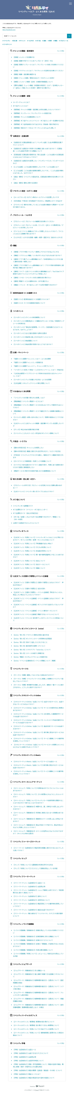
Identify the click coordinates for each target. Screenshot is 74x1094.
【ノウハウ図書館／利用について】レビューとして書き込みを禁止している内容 (38, 954)
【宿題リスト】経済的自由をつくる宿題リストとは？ (31, 299)
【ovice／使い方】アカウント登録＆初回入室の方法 (31, 635)
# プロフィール (63, 41)
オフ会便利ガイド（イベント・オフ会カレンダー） (30, 509)
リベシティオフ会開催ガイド (23, 506)
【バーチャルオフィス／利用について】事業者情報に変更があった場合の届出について (38, 1033)
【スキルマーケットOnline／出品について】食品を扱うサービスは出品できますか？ (38, 727)
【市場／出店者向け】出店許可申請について (28, 1060)
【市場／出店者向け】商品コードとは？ (27, 1074)
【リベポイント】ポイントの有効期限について (29, 317)
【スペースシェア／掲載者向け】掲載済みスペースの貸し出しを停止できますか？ (38, 820)
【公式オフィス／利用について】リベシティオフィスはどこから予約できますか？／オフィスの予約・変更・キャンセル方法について (38, 538)
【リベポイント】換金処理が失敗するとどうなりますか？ (33, 344)
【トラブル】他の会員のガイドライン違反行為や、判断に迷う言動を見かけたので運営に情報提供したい (38, 466)
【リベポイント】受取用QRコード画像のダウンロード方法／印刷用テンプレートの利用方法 (38, 322)
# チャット (22, 41)
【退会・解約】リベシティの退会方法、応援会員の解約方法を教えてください (38, 178)
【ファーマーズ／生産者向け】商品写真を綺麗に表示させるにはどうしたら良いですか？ (38, 849)
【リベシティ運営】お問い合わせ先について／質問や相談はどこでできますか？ (38, 418)
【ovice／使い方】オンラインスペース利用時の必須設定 (32, 638)
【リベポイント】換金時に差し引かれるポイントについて (33, 337)
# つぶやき (30, 41)
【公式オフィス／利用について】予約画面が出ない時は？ (33, 543)
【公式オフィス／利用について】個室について (29, 568)
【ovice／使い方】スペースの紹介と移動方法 (28, 653)
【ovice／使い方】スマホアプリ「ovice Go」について (32, 649)
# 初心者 (14, 41)
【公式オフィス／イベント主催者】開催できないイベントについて (36, 614)
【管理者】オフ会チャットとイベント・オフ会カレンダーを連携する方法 (38, 120)
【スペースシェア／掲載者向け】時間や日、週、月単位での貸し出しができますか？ (38, 807)
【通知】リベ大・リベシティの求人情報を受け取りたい (32, 277)
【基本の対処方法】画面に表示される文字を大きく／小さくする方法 (37, 451)
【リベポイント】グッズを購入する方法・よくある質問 (32, 379)
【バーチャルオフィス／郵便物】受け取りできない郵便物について (36, 1025)
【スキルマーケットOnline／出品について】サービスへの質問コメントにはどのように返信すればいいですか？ (38, 745)
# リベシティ (6, 41)
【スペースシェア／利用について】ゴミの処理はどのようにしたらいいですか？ (38, 795)
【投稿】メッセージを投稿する (23, 57)
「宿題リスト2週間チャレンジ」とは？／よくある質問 (32, 359)
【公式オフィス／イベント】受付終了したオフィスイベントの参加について (38, 619)
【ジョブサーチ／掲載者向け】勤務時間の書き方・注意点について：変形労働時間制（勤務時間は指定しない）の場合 (38, 1006)
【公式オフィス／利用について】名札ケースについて (31, 564)
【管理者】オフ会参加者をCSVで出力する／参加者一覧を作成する (36, 124)
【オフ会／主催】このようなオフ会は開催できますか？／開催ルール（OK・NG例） (37, 518)
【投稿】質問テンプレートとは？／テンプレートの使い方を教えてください (38, 65)
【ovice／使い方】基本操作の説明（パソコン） (29, 646)
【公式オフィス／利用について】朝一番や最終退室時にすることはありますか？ (38, 555)
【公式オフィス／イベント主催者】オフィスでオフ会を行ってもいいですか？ (38, 605)
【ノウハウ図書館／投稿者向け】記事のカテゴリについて (33, 940)
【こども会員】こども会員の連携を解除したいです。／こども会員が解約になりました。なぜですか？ (38, 171)
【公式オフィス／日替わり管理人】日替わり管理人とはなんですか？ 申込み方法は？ (38, 583)
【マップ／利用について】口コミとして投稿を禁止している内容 (35, 868)
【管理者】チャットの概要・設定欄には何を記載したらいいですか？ (37, 109)
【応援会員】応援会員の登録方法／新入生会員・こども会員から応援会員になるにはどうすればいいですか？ (38, 155)
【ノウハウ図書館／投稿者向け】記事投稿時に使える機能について (36, 936)
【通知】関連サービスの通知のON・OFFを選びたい (31, 281)
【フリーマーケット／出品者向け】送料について (30, 896)
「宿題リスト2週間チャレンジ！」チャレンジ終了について (33, 366)
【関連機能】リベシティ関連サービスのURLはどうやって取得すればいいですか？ (38, 406)
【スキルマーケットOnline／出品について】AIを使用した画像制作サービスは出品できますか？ (38, 715)
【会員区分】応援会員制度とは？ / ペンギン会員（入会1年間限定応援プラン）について (38, 143)
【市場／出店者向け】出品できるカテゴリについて (30, 1053)
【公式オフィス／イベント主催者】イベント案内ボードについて (35, 611)
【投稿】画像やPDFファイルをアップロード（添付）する (33, 61)
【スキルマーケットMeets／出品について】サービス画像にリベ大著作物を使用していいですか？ (38, 772)
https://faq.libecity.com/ (9, 29)
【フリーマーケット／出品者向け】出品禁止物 (29, 886)
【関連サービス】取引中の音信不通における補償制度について (34, 471)
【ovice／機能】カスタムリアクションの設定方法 (30, 657)
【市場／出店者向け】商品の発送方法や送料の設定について (33, 1078)
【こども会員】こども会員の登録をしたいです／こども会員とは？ (36, 167)
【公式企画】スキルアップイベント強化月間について (31, 383)
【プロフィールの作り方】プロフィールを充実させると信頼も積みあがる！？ (37, 486)
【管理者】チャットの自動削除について (27, 117)
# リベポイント (7, 44)
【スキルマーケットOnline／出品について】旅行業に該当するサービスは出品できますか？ (38, 733)
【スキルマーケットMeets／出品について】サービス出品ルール (35, 761)
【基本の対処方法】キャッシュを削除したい (28, 447)
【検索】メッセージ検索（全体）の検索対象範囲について (33, 82)
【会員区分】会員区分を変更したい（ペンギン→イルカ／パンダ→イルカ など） (38, 162)
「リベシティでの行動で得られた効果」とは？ (29, 397)
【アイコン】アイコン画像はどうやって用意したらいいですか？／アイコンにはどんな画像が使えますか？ (38, 232)
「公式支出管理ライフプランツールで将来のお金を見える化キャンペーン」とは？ (37, 374)
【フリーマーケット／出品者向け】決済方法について (31, 900)
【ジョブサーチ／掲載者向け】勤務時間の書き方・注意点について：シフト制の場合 (38, 987)
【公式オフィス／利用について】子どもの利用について (32, 547)
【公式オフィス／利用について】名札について (29, 561)
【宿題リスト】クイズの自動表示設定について (29, 303)
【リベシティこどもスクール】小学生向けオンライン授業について (36, 433)
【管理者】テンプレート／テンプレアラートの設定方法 (32, 113)
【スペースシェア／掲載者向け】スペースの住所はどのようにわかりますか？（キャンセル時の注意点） (38, 832)
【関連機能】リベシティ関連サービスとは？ (28, 401)
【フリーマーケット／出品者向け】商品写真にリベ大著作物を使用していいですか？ (38, 904)
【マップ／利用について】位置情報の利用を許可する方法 (33, 865)
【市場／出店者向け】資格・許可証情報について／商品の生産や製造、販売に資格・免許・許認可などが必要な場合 (38, 1065)
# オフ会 (38, 41)
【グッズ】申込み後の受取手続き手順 (26, 429)
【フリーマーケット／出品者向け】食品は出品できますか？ (33, 910)
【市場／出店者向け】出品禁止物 (24, 1057)
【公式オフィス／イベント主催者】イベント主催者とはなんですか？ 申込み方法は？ (38, 599)
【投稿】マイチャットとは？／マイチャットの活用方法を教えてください (38, 70)
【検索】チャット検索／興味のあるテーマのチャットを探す (33, 78)
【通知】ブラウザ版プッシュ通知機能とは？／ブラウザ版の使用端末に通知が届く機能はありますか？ (38, 266)
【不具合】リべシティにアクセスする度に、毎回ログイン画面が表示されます (38, 456)
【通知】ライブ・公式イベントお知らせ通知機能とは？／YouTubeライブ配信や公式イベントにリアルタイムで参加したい (38, 272)
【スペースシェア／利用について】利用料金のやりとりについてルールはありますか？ (38, 789)
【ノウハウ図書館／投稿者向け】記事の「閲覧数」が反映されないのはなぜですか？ (38, 945)
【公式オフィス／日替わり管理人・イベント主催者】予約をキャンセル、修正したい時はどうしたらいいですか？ (38, 593)
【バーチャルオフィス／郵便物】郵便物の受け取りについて (33, 1021)
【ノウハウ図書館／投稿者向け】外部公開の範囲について (33, 950)
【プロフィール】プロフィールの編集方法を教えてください (33, 221)
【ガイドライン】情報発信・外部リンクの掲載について (32, 461)
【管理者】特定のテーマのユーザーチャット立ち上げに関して (34, 128)
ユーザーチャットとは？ (21, 102)
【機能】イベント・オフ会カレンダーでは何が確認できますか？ (35, 285)
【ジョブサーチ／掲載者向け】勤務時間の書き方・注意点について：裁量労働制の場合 (38, 999)
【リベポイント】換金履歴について (25, 340)
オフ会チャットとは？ (20, 106)
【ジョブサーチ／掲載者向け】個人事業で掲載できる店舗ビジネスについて (38, 975)
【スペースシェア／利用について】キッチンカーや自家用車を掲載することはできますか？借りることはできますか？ (38, 801)
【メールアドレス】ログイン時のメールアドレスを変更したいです (36, 197)
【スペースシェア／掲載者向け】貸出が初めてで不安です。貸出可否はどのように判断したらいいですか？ (38, 826)
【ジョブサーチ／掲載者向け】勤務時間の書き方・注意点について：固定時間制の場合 (38, 981)
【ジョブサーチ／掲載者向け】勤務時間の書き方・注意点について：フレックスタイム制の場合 (38, 993)
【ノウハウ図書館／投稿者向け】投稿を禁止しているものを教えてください (38, 931)
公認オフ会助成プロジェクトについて (26, 523)
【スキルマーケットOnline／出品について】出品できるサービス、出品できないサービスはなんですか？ (38, 702)
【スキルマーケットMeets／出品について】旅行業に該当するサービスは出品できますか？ (38, 766)
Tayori (37, 1090)
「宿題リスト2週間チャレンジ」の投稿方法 (28, 362)
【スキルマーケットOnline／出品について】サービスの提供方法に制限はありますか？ (38, 709)
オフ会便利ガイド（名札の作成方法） (26, 513)
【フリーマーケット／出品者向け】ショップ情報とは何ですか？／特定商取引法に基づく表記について (38, 891)
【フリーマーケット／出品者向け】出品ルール (29, 883)
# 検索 (50, 41)
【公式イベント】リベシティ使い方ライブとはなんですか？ (33, 491)
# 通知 (44, 41)
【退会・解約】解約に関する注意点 (25, 183)
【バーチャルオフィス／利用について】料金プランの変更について (36, 1029)
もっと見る (60, 51)
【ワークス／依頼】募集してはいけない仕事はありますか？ (33, 675)
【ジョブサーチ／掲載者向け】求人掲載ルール (29, 970)
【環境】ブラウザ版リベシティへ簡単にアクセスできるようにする (36, 252)
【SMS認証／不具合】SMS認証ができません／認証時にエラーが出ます (37, 201)
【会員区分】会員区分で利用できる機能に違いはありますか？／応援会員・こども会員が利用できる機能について (37, 149)
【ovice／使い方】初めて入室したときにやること (30, 642)
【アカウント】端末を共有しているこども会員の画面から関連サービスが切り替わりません (38, 205)
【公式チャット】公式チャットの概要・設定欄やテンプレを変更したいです (38, 424)
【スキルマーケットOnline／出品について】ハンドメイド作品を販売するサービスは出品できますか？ (38, 721)
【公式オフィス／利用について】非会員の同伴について (32, 551)
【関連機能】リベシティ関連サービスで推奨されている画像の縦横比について (38, 412)
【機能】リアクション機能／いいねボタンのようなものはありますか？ (37, 255)
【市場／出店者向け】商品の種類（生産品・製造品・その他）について (37, 1070)
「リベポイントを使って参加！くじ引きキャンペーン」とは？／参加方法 (38, 370)
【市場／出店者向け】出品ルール (24, 1049)
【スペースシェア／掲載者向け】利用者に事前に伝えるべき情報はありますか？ (38, 813)
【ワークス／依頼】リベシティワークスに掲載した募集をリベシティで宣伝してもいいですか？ (38, 679)
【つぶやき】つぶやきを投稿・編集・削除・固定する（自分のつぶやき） (38, 237)
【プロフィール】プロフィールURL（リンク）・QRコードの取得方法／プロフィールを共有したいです (38, 226)
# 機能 (55, 41)
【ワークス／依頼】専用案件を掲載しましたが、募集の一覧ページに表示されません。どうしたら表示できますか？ (38, 686)
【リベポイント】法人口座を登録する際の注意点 (30, 333)
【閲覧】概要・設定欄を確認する (24, 74)
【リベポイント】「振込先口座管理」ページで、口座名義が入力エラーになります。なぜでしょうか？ (38, 328)
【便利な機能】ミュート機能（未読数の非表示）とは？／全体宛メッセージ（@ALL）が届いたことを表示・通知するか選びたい (38, 86)
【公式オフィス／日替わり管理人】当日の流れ (29, 588)
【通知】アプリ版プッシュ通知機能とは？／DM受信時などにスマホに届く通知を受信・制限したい (38, 260)
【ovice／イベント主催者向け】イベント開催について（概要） (35, 660)
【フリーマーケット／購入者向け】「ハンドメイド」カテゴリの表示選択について (38, 914)
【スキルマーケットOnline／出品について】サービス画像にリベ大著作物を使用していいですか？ (38, 739)
